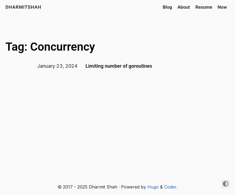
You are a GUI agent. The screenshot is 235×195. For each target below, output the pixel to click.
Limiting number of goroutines (118, 66)
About (183, 7)
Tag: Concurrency (50, 46)
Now (222, 7)
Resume (203, 7)
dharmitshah (23, 7)
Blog (167, 7)
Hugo (153, 187)
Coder (170, 187)
